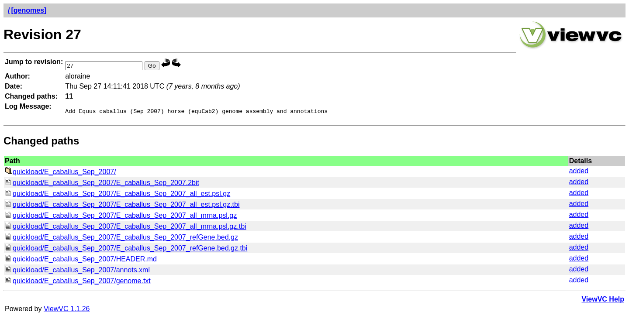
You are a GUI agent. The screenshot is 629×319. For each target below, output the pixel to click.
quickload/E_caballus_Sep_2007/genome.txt (78, 282)
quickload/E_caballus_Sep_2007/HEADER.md (81, 260)
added (579, 172)
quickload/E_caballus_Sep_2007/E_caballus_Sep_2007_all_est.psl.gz (117, 195)
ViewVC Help (602, 300)
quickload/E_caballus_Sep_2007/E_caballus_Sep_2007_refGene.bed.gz (121, 238)
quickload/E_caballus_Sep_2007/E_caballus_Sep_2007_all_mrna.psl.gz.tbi (125, 227)
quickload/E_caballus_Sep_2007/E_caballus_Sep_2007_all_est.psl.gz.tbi (122, 205)
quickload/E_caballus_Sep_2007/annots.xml (77, 271)
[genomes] (28, 10)
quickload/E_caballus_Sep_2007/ (60, 173)
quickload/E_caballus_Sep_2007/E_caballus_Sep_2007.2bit (102, 184)
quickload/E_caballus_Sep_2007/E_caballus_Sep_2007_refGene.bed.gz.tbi (126, 249)
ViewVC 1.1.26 (67, 310)
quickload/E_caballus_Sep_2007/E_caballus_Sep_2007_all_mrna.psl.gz (121, 216)
